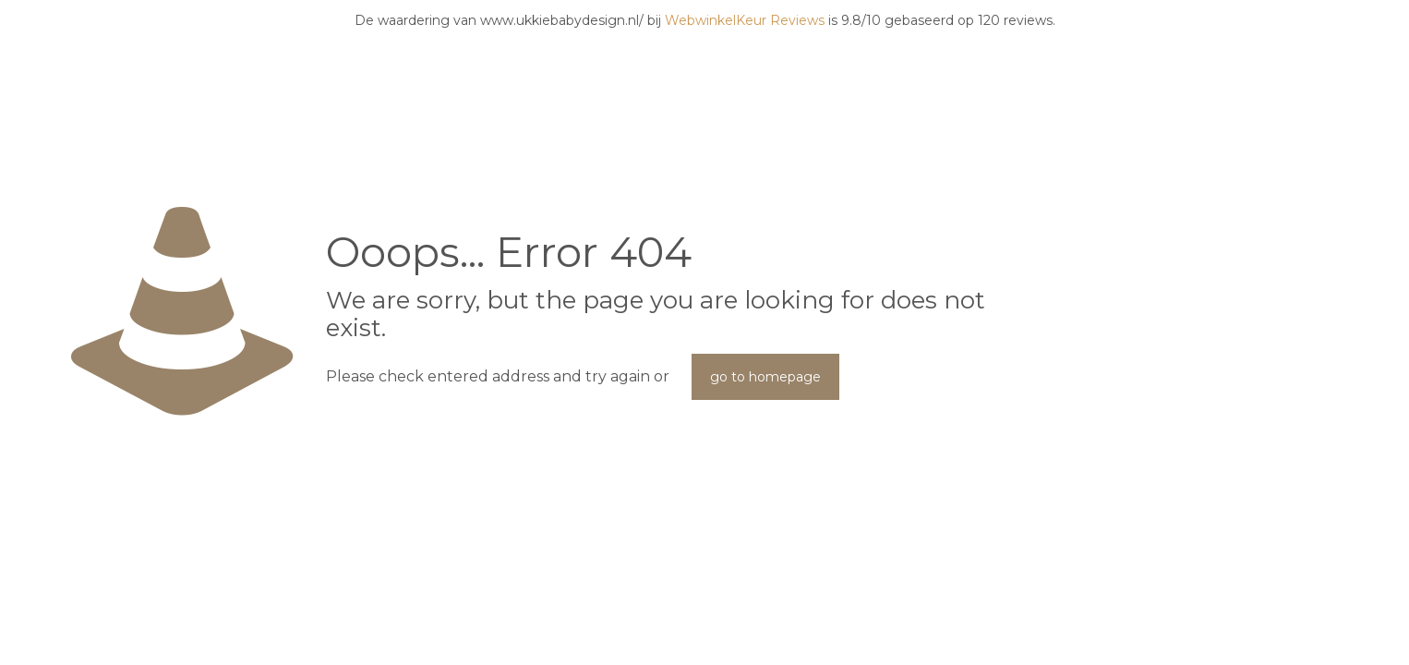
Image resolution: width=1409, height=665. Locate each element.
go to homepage (765, 377)
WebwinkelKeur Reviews (745, 20)
